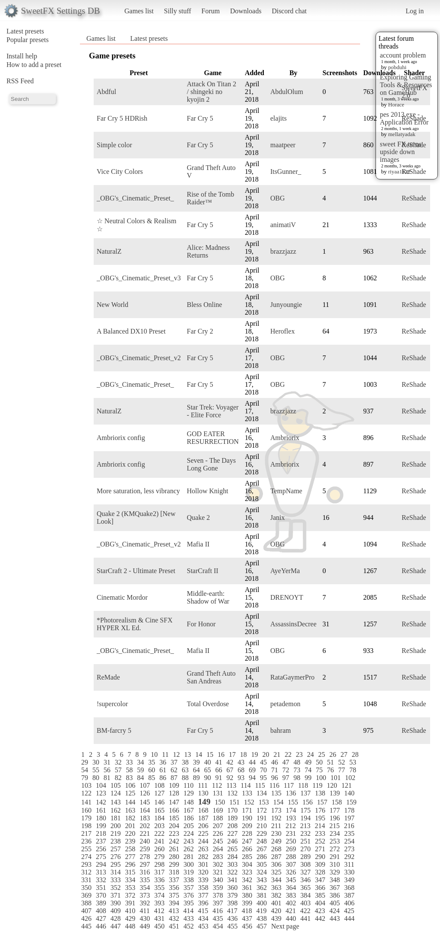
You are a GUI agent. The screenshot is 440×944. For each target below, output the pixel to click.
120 (332, 785)
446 (101, 926)
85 (151, 777)
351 (101, 887)
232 (305, 833)
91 (218, 777)
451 (174, 926)
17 (232, 754)
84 (140, 777)
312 (86, 872)
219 (115, 833)
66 (218, 770)
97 (285, 777)
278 (145, 856)
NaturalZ (109, 251)
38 (185, 762)
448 (130, 926)
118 (303, 785)
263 (203, 849)
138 (320, 793)
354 (145, 887)
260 (159, 849)
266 (247, 849)
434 (203, 918)
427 (101, 918)
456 (247, 926)
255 (86, 849)
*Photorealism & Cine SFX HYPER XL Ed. (134, 623)
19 (254, 754)
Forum (211, 11)
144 (130, 802)
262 (188, 849)
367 (335, 887)
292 (349, 856)
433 (188, 918)
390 (115, 903)
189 (232, 818)
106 (130, 785)
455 (232, 926)
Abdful (106, 91)
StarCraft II (202, 570)
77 (341, 770)
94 (252, 777)
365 (305, 887)
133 (247, 793)
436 (232, 918)
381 (262, 895)
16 (220, 754)
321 (218, 872)
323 (247, 872)
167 (188, 810)
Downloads (245, 11)
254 (349, 841)
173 (276, 810)
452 (188, 926)
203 (159, 825)
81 (107, 777)
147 (174, 802)
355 (159, 887)
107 (145, 785)
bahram (280, 730)
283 (218, 856)
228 (247, 833)
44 (252, 762)
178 (349, 810)
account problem (403, 55)
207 (218, 825)
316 (145, 872)
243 (188, 841)
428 (115, 918)
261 (174, 849)
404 (320, 903)
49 (308, 762)
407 (86, 910)
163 (130, 810)
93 (241, 777)
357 (188, 887)
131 (218, 793)
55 (95, 770)
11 (165, 754)
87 (174, 777)
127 (159, 793)
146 (159, 802)
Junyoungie (286, 304)
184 (159, 818)
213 (305, 825)
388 (86, 903)
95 (263, 777)
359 (218, 887)
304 (247, 864)
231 (291, 833)
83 (129, 777)
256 (101, 849)
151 (234, 802)
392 (145, 903)
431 (159, 918)
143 (115, 802)
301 (203, 864)
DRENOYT (286, 597)
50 (319, 762)
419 (261, 910)
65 (207, 770)
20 (265, 754)
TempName (286, 491)
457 (262, 926)
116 (274, 785)
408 (101, 910)
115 (260, 785)
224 (188, 833)
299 (174, 864)
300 (188, 864)
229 (262, 833)
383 (291, 895)
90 (207, 777)
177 (335, 810)
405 (335, 903)
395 (188, 903)
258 (130, 849)
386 (335, 895)
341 (232, 879)
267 (262, 849)
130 (203, 793)
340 (218, 879)
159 (351, 802)
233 (320, 833)
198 (86, 825)
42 (229, 762)
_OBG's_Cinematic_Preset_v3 (139, 278)
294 (101, 864)
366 (320, 887)
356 (174, 887)
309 (320, 864)
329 (335, 872)
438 (262, 918)
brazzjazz (283, 251)
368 (349, 887)
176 (320, 810)
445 (86, 926)
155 (293, 802)
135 (276, 793)
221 (145, 833)
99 (308, 777)
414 (188, 910)
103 (86, 785)
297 (145, 864)
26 (332, 754)
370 (101, 895)
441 (305, 918)
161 (101, 810)
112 (217, 785)
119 (317, 785)
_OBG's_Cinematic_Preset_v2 (139, 357)
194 (305, 818)
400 (262, 903)
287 (276, 856)
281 (188, 856)
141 (86, 802)
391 (130, 903)
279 (159, 856)
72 (285, 770)
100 (321, 777)
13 (187, 754)
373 (145, 895)
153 (264, 802)
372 (130, 895)
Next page (285, 926)
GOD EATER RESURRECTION (213, 437)
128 (174, 793)
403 (305, 903)
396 (203, 903)
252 (320, 841)
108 (159, 785)
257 (115, 849)
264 (218, 849)
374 (159, 895)
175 (305, 810)
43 (241, 762)
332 (101, 879)
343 (262, 879)
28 (354, 754)
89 (196, 777)
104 (101, 785)
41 (218, 762)
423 (320, 910)
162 (115, 810)
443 (335, 918)
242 (174, 841)
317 (159, 872)
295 (115, 864)
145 (145, 802)
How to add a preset (33, 64)
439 (276, 918)
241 (159, 841)
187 (203, 818)
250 (291, 841)
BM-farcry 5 (114, 730)
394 (174, 903)
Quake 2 (198, 517)
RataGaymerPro (292, 677)
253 (335, 841)
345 (291, 879)
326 (291, 872)
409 (115, 910)
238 (115, 841)
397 (218, 903)
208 (232, 825)
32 (118, 762)
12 (176, 754)
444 (349, 918)
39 (196, 762)
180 (101, 818)
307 (291, 864)
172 (262, 810)
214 (320, 825)
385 (320, 895)
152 (249, 802)
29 (84, 762)
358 (203, 887)
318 (174, 872)
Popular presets (27, 39)
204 (174, 825)
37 (174, 762)
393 (159, 903)
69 (252, 770)
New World (112, 304)
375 (174, 895)
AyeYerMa (285, 570)
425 (349, 910)
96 (274, 777)
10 (154, 754)
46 (274, 762)
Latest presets (25, 31)
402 (291, 903)
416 (217, 910)
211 (276, 825)
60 (151, 770)
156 (307, 802)
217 (86, 833)
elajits (278, 118)
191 (262, 818)
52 (341, 762)
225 (203, 833)
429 (130, 918)
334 (130, 879)
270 (305, 849)
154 (278, 802)
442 (320, 918)
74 (308, 770)
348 (335, 879)
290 (320, 856)
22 (287, 754)
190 (247, 818)
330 (349, 872)
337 (174, 879)
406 (349, 903)
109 (174, 785)
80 (95, 777)
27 (343, 754)
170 (232, 810)
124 (115, 793)
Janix (277, 517)
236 (86, 841)
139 (335, 793)
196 (335, 818)
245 (218, 841)
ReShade (414, 118)
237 (101, 841)
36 (162, 762)
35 (151, 762)
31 (107, 762)
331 (86, 879)
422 (305, 910)
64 (196, 770)
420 (276, 910)
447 (115, 926)
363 (276, 887)
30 (95, 762)
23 (299, 754)
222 (159, 833)
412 (159, 910)
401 (276, 903)
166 (174, 810)
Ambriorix (284, 437)
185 (174, 818)
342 (247, 879)
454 (218, 926)
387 (349, 895)
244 (203, 841)
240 (145, 841)
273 (349, 849)
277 (130, 856)
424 (334, 910)
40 (207, 762)
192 (276, 818)
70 (263, 770)
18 (243, 754)
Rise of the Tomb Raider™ (210, 198)
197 (349, 818)
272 (335, 849)
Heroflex (282, 331)
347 (320, 879)
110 (188, 785)
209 (247, 825)
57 (118, 770)
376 (188, 895)
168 (203, 810)
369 (86, 895)
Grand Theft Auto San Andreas (211, 677)
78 (352, 770)
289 (305, 856)
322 (232, 872)
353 (130, 887)
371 (115, 895)
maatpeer (283, 145)
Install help (21, 56)
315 (130, 872)
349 (349, 879)
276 (115, 856)
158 (337, 802)
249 (276, 841)
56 (107, 770)
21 (276, 754)
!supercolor (112, 703)
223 (174, 833)
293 (86, 864)
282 (203, 856)
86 (162, 777)
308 (305, 864)
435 (218, 918)
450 (159, 926)
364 (291, 887)
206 (203, 825)
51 (330, 762)
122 (86, 793)
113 (231, 785)
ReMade (108, 677)
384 (305, 895)
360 (232, 887)
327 (305, 872)
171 (247, 810)
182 (130, 818)
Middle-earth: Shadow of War (208, 597)
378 (218, 895)
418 (246, 910)
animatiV (283, 224)
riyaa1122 (399, 171)
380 (247, 895)
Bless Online (204, 304)
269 (291, 849)
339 (203, 879)
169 (218, 810)
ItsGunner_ (285, 171)
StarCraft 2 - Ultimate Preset (136, 570)
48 (296, 762)
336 (159, 879)
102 (350, 777)
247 (247, 841)
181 (115, 818)
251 (305, 841)
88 (185, 777)
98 (296, 777)
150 (220, 802)
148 (188, 802)
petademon (285, 703)
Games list (139, 11)
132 (232, 793)
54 (84, 770)
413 (173, 910)
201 (130, 825)
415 (203, 910)
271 (320, 849)
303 (232, 864)
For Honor (201, 624)
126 (145, 793)
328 (320, 872)
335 (145, 879)
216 (349, 825)
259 (145, 849)
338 (188, 879)
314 (115, 872)
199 (101, 825)
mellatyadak (402, 134)
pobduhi (397, 67)
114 (246, 785)
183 (145, 818)
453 (203, 926)
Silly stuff (177, 11)
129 (188, 793)
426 (86, 918)
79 (84, 777)
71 (274, 770)
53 (352, 762)
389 (101, 903)
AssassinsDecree (293, 624)
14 (198, 754)
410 (130, 910)
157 (322, 802)
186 (188, 818)
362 (262, 887)
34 (140, 762)
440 (291, 918)
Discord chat (289, 11)
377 (203, 895)
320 (203, 872)
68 (241, 770)
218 (101, 833)
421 (290, 910)
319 (188, 872)
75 (319, 770)
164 (145, 810)
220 (130, 833)
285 (247, 856)
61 (162, 770)
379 (232, 895)
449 (145, 926)
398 (232, 903)
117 (288, 785)
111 (203, 785)
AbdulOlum (286, 91)
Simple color (114, 145)
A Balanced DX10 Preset (131, 331)
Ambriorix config (121, 437)
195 (320, 818)
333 (115, 879)
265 (232, 849)
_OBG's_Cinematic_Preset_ (135, 198)
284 (232, 856)
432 (174, 918)
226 (218, 833)
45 (263, 762)
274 (86, 856)
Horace (396, 104)
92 (229, 777)
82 (118, 777)
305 (262, 864)
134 (262, 793)
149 (204, 801)
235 (349, 833)
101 (335, 777)
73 (296, 770)
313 (101, 872)
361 (247, 887)
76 (330, 770)
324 (262, 872)
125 (130, 793)
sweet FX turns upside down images (401, 151)
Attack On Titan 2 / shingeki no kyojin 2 (211, 91)
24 (310, 754)
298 (159, 864)
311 (349, 864)
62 (174, 770)
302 (218, 864)
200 (115, 825)
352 (115, 887)
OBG (277, 198)
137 (305, 793)
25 (321, 754)
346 (305, 879)
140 (349, 793)
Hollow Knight (207, 491)
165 (159, 810)
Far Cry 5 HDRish (122, 118)
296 (130, 864)
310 (335, 864)
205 (188, 825)
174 (291, 810)
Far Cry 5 (200, 118)
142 (101, 802)
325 (276, 872)
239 (130, 841)
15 (209, 754)
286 (262, 856)
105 (115, 785)
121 (346, 785)
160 (86, 810)
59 (140, 770)
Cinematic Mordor (122, 597)
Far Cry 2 (200, 331)
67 (229, 770)
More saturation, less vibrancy (138, 491)
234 (335, 833)
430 (145, 918)
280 (174, 856)
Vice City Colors (120, 171)
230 (276, 833)
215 (334, 825)
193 (291, 818)
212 (290, 825)
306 (276, 864)
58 (129, 770)
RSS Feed (20, 81)
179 (86, 818)
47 (285, 762)
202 (145, 825)
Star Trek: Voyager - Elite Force (212, 411)
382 (276, 895)
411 (145, 910)
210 (262, 825)
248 (262, 841)
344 (276, 879)
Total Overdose (208, 703)
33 (129, 762)
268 (276, 849)
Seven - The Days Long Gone (211, 464)
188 (218, 818)
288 (291, 856)
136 (291, 793)
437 (247, 918)
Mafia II (198, 544)
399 (247, 903)
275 (101, 856)
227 (232, 833)
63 (185, 770)
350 (86, 887)
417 (232, 910)
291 (335, 856)
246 (232, 841)
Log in (415, 11)
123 (101, 793)
